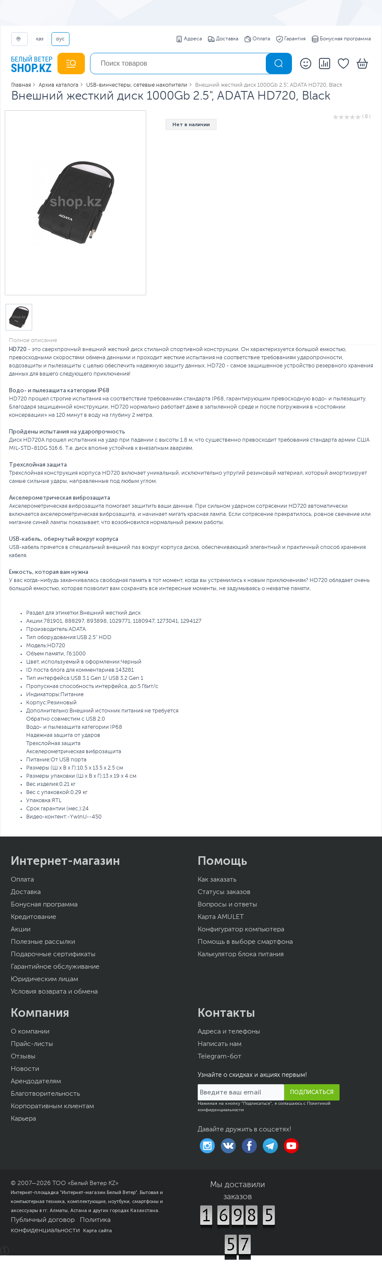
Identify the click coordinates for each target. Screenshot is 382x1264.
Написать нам (219, 1044)
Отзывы (23, 1056)
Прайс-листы (32, 1044)
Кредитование (33, 917)
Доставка (223, 39)
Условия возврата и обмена (54, 991)
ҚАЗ (39, 39)
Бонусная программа (341, 39)
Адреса (189, 39)
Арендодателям (36, 1081)
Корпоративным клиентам (52, 1106)
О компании (30, 1031)
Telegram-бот (219, 1056)
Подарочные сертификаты (53, 954)
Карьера (23, 1118)
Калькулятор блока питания (241, 954)
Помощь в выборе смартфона (245, 942)
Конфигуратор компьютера (241, 929)
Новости (25, 1069)
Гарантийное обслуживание (55, 967)
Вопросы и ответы (227, 904)
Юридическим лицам (44, 979)
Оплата (257, 39)
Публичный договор (43, 1220)
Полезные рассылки (43, 942)
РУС (60, 39)
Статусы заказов (224, 892)
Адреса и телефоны (229, 1031)
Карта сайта (97, 1231)
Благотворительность (45, 1094)
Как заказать (217, 879)
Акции (20, 929)
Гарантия (291, 39)
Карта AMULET (221, 917)
